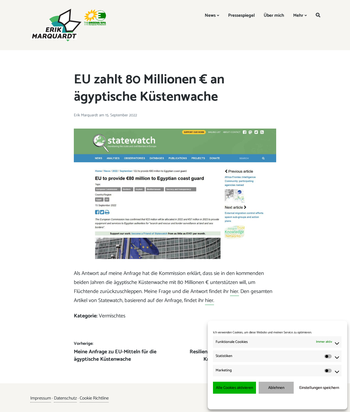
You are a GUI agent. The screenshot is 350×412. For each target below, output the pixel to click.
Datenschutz (65, 398)
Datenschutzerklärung (281, 401)
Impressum (305, 401)
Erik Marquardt (86, 115)
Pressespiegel (241, 15)
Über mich (274, 15)
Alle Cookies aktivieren (234, 387)
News (210, 15)
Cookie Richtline (94, 398)
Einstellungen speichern (319, 387)
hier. (234, 291)
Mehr (298, 15)
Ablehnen (276, 387)
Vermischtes (112, 316)
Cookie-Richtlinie (253, 401)
